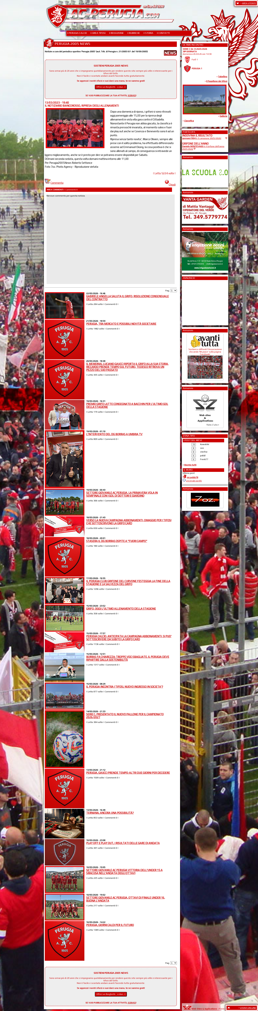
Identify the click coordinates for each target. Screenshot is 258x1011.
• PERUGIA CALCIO (77, 32)
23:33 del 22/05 (194, 481)
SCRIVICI (132, 95)
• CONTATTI (163, 32)
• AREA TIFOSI (98, 32)
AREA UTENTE (249, 3)
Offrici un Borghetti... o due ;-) (110, 87)
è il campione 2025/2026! (201, 138)
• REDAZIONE (116, 32)
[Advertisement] (193, 301)
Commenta (54, 182)
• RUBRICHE (133, 32)
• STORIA (148, 32)
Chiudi (170, 184)
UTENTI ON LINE (248, 1008)
